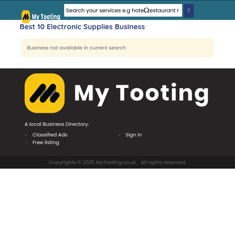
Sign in (134, 134)
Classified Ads (50, 134)
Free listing (46, 142)
